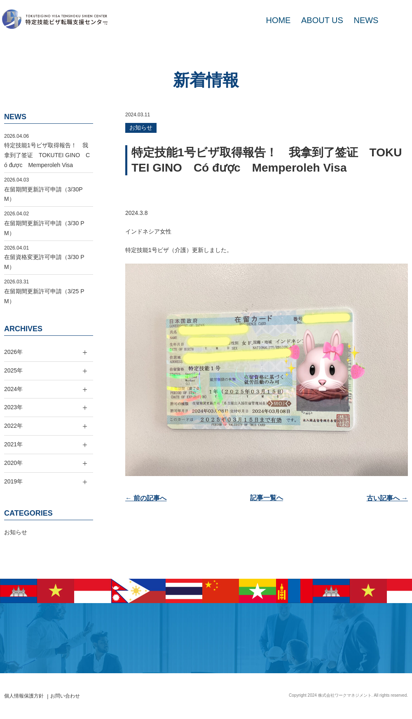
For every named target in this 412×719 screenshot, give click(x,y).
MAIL (395, 20)
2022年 (13, 425)
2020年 (13, 463)
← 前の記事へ (145, 498)
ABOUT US (322, 20)
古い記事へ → (387, 498)
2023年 (13, 407)
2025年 (13, 370)
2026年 (13, 352)
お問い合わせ (65, 696)
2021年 (13, 444)
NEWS (365, 20)
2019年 (13, 481)
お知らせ (140, 127)
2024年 (13, 389)
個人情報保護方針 (24, 696)
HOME (278, 20)
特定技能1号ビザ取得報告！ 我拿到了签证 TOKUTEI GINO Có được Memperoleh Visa (47, 155)
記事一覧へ (266, 498)
